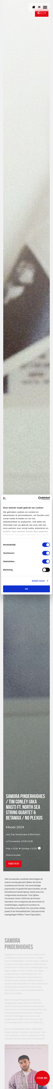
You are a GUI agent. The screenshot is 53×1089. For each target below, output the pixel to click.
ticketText (13, 864)
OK (26, 589)
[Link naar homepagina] (11, 7)
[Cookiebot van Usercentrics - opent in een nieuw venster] (38, 498)
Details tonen (38, 581)
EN (39, 7)
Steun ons (42, 1078)
